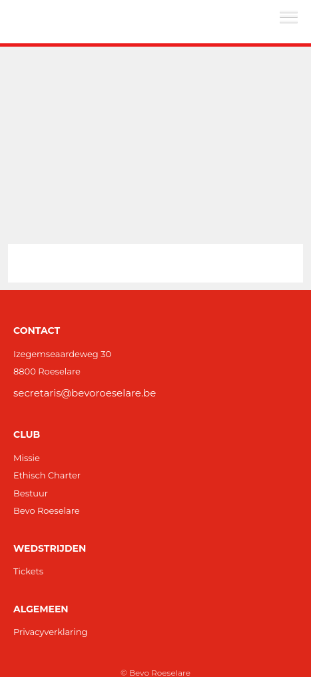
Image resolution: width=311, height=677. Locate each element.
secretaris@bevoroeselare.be (84, 392)
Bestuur (30, 493)
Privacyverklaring (50, 631)
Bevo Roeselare (46, 510)
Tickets (28, 571)
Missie (26, 457)
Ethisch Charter (47, 475)
